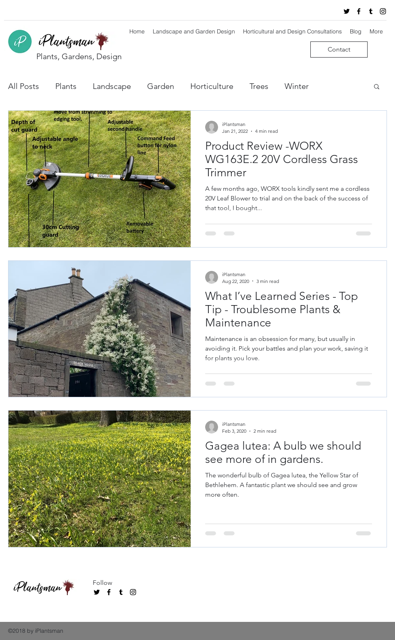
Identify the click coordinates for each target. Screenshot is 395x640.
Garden (160, 86)
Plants (66, 86)
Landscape (112, 86)
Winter (297, 86)
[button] (376, 87)
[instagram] (383, 11)
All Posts (23, 86)
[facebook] (359, 11)
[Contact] (339, 49)
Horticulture (211, 86)
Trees (258, 86)
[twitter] (347, 11)
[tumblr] (371, 11)
